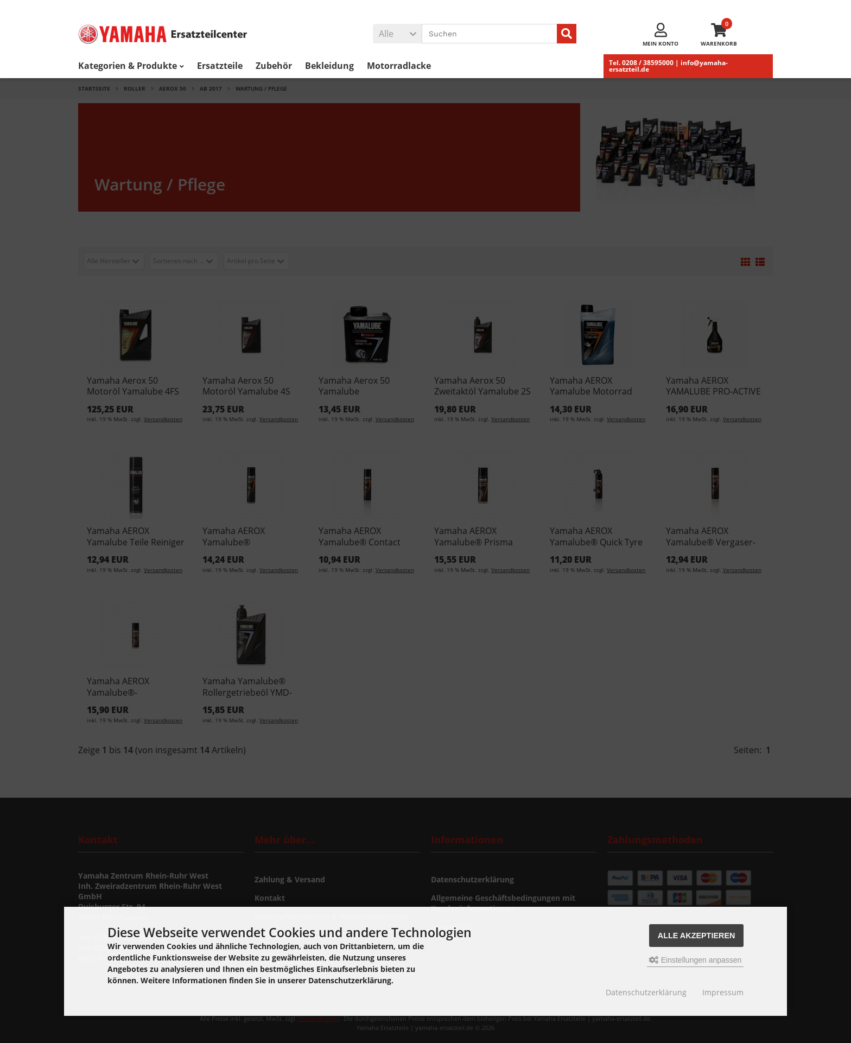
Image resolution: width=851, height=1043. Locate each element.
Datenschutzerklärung (646, 992)
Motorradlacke (399, 66)
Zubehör (274, 66)
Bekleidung (329, 66)
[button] (397, 33)
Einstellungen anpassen (695, 960)
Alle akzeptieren (696, 935)
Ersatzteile (220, 66)
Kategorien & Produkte (131, 66)
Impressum (723, 992)
